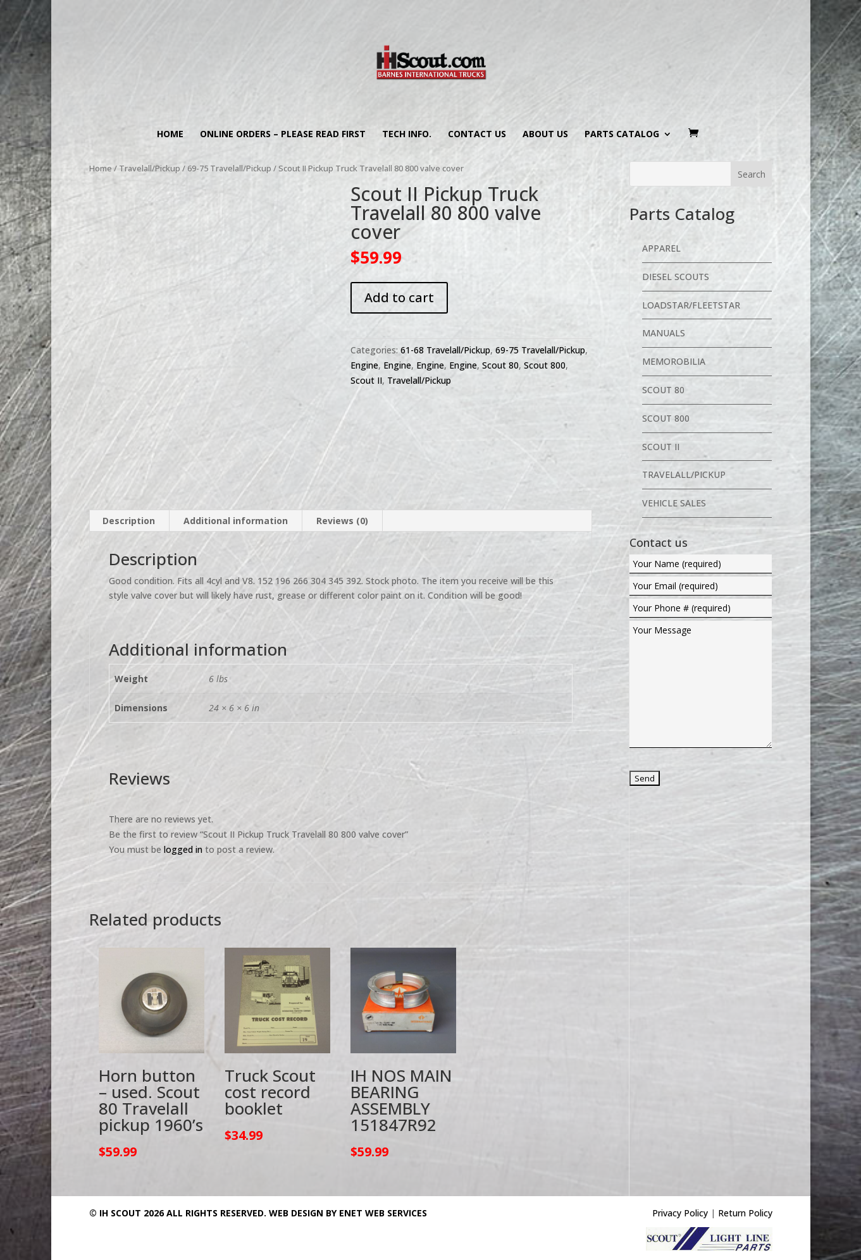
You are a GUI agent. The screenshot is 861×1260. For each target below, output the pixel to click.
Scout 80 (500, 365)
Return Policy (745, 1177)
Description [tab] (128, 485)
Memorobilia (673, 361)
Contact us (477, 135)
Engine (364, 365)
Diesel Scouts (675, 277)
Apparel (661, 248)
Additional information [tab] (235, 485)
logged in (183, 814)
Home (170, 135)
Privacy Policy (680, 1177)
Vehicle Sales (674, 503)
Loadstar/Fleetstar (691, 305)
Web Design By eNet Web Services (348, 1177)
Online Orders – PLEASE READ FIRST (283, 135)
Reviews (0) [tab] (342, 485)
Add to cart (399, 297)
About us (545, 135)
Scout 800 (545, 365)
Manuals (663, 333)
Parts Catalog (622, 135)
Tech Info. (406, 135)
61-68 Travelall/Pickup (445, 350)
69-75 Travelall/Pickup (229, 168)
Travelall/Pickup (149, 168)
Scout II (366, 380)
